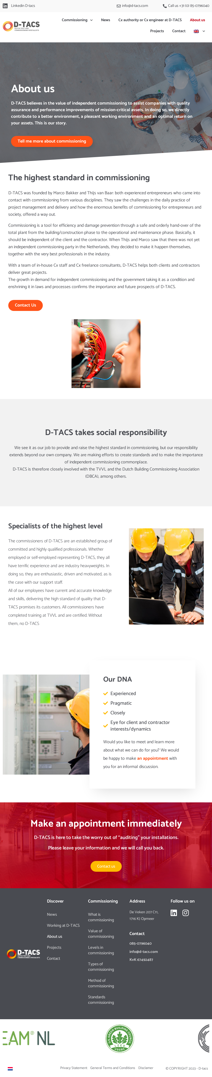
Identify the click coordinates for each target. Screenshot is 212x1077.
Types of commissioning (101, 967)
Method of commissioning (101, 983)
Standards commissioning (101, 1000)
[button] (9, 1039)
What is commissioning (101, 917)
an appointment (152, 758)
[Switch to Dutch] (10, 1068)
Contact (179, 31)
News (105, 20)
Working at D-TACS (63, 925)
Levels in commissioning (101, 950)
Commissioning (77, 20)
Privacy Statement (73, 1068)
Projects (157, 31)
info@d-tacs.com (143, 952)
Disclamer (145, 1068)
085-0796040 (140, 944)
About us (197, 20)
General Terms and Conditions (112, 1068)
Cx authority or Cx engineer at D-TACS (150, 20)
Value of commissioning (101, 934)
